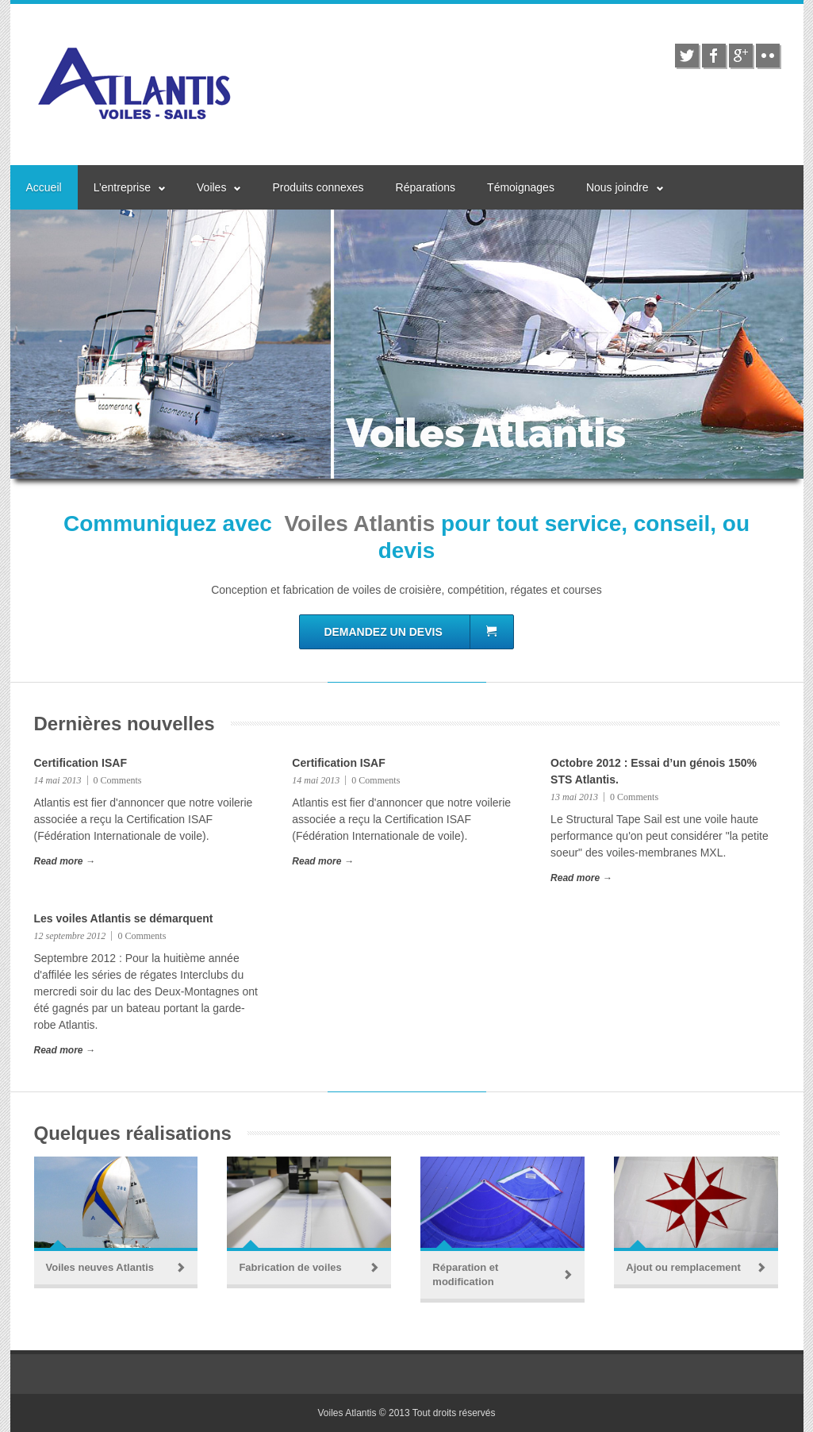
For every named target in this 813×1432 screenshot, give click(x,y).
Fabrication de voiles (290, 1267)
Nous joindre (617, 187)
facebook (714, 55)
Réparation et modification (465, 1274)
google (741, 55)
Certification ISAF (80, 762)
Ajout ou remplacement (683, 1267)
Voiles (211, 187)
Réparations (426, 187)
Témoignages (520, 187)
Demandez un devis (410, 632)
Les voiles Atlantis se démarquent (123, 918)
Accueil (44, 187)
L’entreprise (122, 187)
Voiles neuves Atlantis (100, 1267)
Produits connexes (317, 187)
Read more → (64, 861)
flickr (768, 55)
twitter (687, 55)
